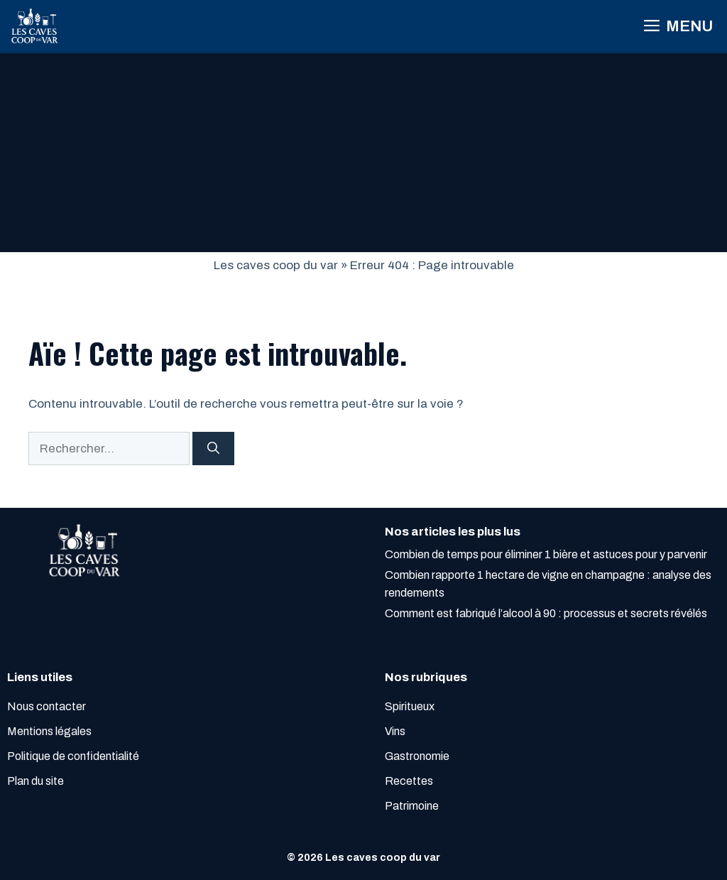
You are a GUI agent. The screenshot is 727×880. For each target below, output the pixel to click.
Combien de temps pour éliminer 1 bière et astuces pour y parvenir (546, 554)
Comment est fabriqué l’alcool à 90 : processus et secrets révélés (546, 613)
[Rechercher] (213, 449)
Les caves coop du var (276, 265)
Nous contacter (46, 706)
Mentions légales (49, 731)
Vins (395, 731)
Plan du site (35, 781)
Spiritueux (409, 706)
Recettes (409, 781)
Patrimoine (412, 806)
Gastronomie (417, 756)
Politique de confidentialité (73, 756)
